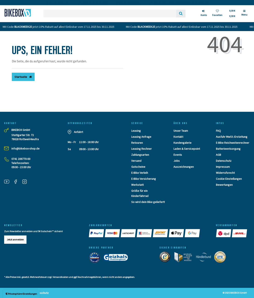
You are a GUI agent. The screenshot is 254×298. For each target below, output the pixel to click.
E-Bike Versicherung (143, 179)
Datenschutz (223, 161)
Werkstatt (137, 185)
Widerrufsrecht (225, 173)
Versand (136, 161)
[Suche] (180, 13)
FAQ (218, 131)
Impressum (223, 167)
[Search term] (109, 13)
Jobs (176, 161)
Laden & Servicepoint (186, 149)
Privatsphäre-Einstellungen (21, 293)
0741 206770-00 (20, 159)
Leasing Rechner (141, 149)
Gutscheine (138, 167)
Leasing (136, 131)
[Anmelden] (203, 14)
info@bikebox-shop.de (25, 148)
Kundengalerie (182, 143)
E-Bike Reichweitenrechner (232, 143)
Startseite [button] (23, 77)
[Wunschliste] (217, 14)
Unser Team (180, 131)
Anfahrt (78, 132)
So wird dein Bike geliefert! (148, 202)
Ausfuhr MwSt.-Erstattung (231, 137)
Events (177, 155)
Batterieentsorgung (228, 149)
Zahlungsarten (140, 155)
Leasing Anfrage (141, 137)
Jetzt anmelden (15, 239)
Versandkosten (60, 277)
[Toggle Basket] (232, 13)
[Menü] (244, 14)
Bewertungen (224, 185)
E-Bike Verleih (139, 173)
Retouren (137, 143)
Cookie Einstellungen (229, 179)
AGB (218, 155)
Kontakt (178, 137)
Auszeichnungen (183, 167)
